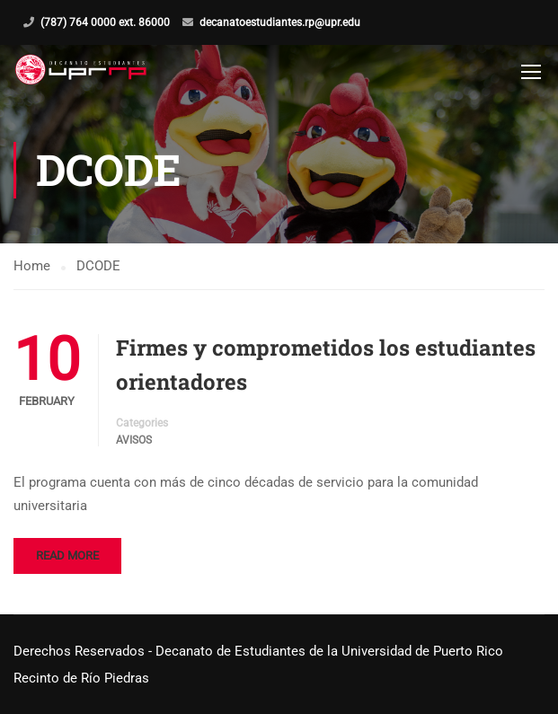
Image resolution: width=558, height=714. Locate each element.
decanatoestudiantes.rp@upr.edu (279, 22)
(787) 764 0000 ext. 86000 (105, 22)
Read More (67, 555)
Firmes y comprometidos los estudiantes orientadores (326, 364)
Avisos (134, 440)
